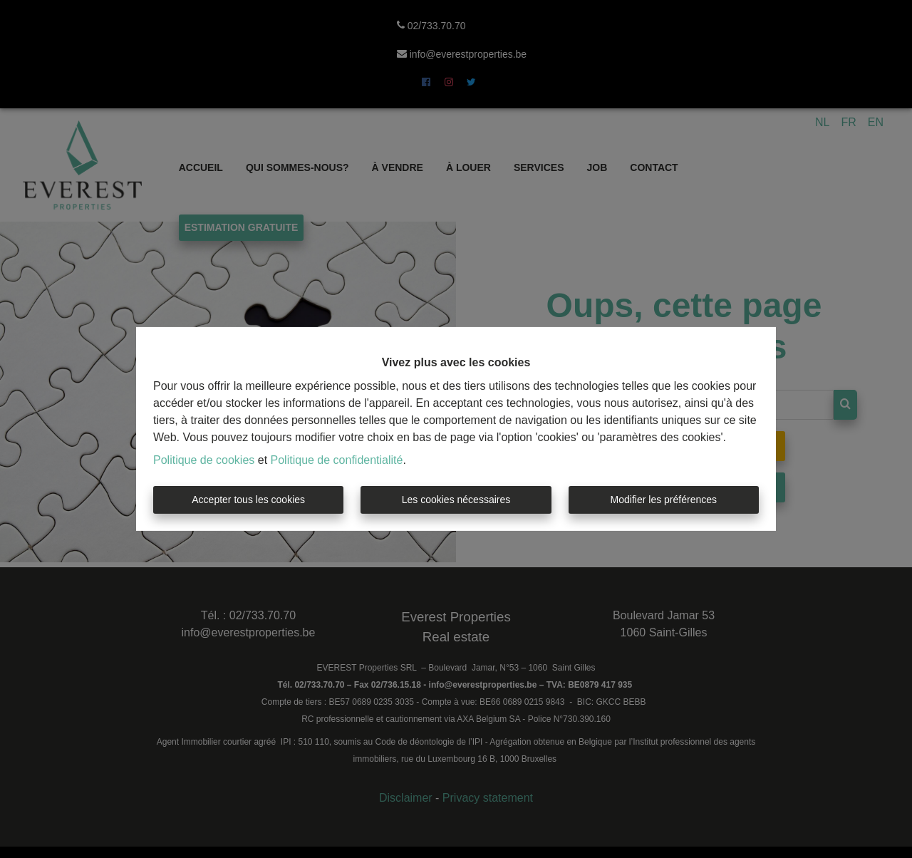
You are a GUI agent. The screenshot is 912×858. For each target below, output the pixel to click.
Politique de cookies (203, 460)
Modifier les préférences (664, 499)
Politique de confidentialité (337, 460)
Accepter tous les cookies (248, 499)
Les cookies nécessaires (456, 499)
